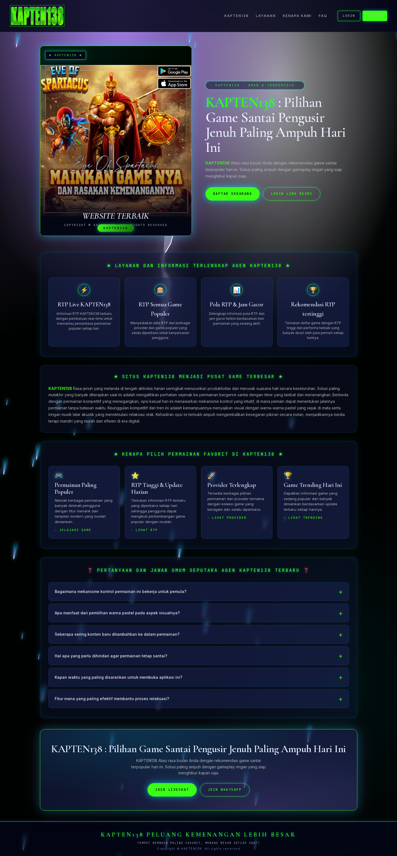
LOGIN (349, 16)
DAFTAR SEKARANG (232, 194)
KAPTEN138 (236, 16)
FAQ (323, 16)
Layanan (266, 16)
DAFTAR (374, 15)
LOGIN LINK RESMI (291, 194)
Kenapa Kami (297, 16)
